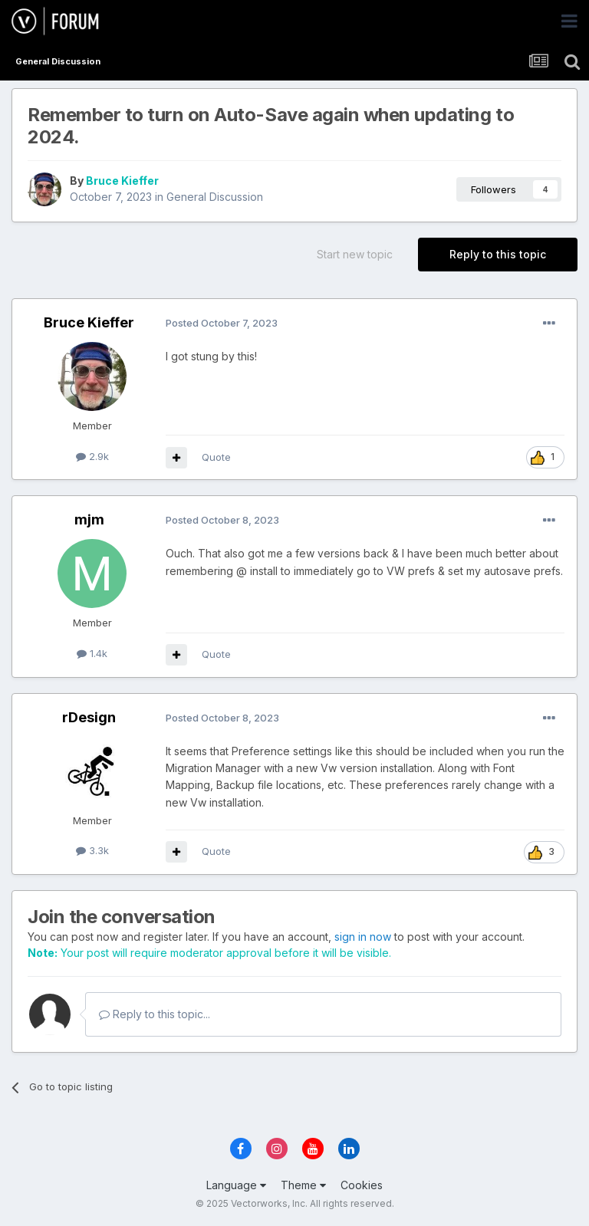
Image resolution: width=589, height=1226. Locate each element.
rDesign (89, 717)
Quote (216, 457)
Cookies (362, 1184)
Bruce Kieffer (122, 180)
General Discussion (214, 196)
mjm (89, 519)
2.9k (92, 456)
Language (236, 1184)
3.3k (92, 850)
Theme (303, 1184)
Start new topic (355, 254)
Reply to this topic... (154, 1014)
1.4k (92, 653)
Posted (222, 323)
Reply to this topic (497, 254)
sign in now (362, 936)
